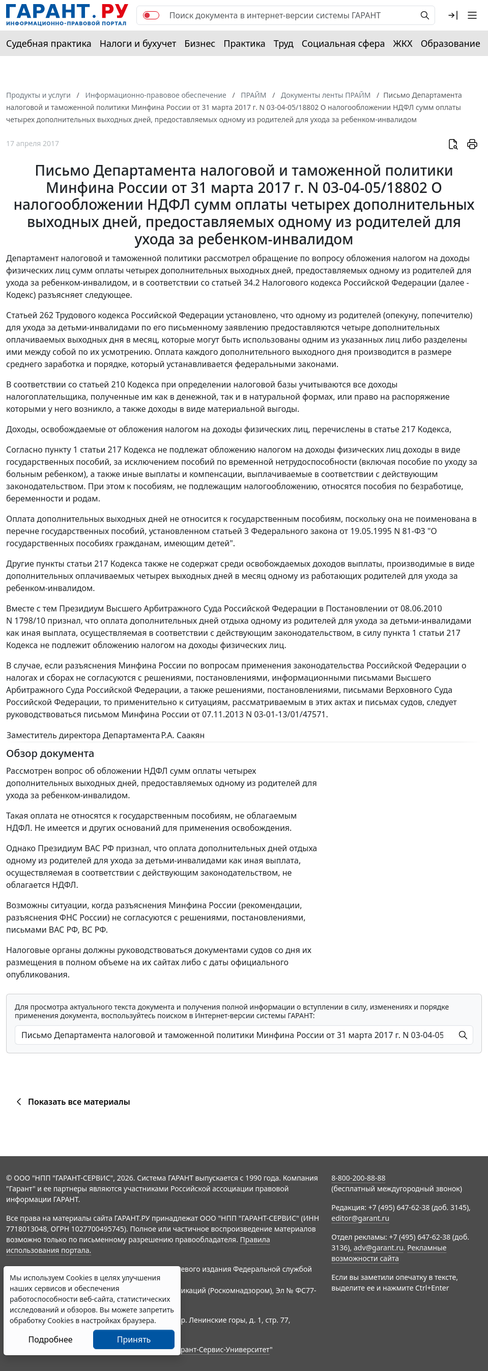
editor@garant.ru (360, 1218)
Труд (284, 43)
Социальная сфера (343, 43)
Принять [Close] (134, 1339)
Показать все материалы (71, 1102)
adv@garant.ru (379, 1247)
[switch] (151, 15)
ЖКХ (403, 43)
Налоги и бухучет (138, 43)
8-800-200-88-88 (358, 1178)
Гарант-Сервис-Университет (222, 1349)
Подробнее (50, 1339)
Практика (244, 43)
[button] (453, 15)
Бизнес (199, 43)
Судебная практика (49, 43)
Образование (450, 43)
